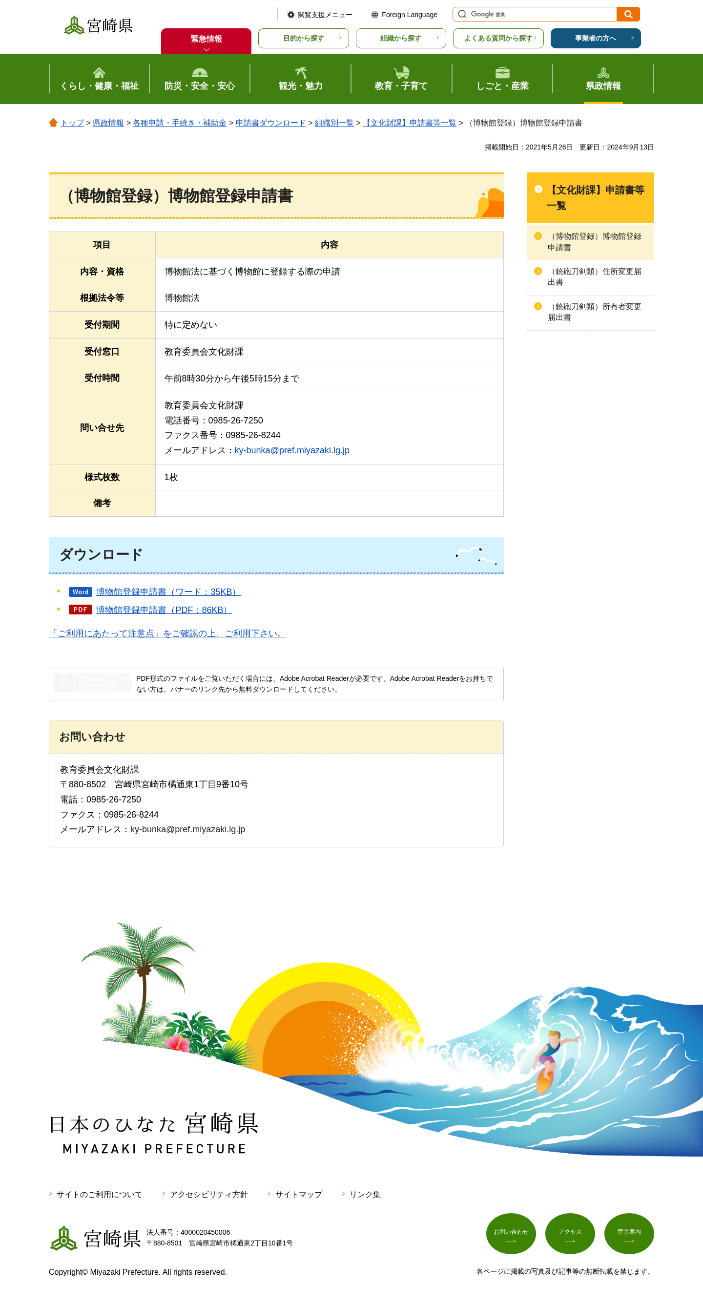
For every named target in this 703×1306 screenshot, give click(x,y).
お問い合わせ (511, 1236)
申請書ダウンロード (271, 123)
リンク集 (365, 1194)
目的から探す (303, 38)
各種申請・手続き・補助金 (180, 123)
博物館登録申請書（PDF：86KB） (164, 610)
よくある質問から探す (498, 38)
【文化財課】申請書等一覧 (409, 123)
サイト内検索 (461, 14)
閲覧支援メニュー (325, 15)
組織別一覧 (334, 123)
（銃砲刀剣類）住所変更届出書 (594, 276)
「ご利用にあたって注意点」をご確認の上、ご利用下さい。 (167, 633)
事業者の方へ (595, 38)
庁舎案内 (629, 1236)
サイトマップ (298, 1194)
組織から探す (400, 38)
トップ (72, 123)
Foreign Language (409, 15)
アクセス (570, 1236)
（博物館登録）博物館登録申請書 (594, 241)
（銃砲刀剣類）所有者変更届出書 (594, 311)
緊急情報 (206, 39)
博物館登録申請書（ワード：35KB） (168, 592)
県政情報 (108, 123)
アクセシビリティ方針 (209, 1194)
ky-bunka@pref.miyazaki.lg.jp (292, 450)
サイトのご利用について (100, 1194)
